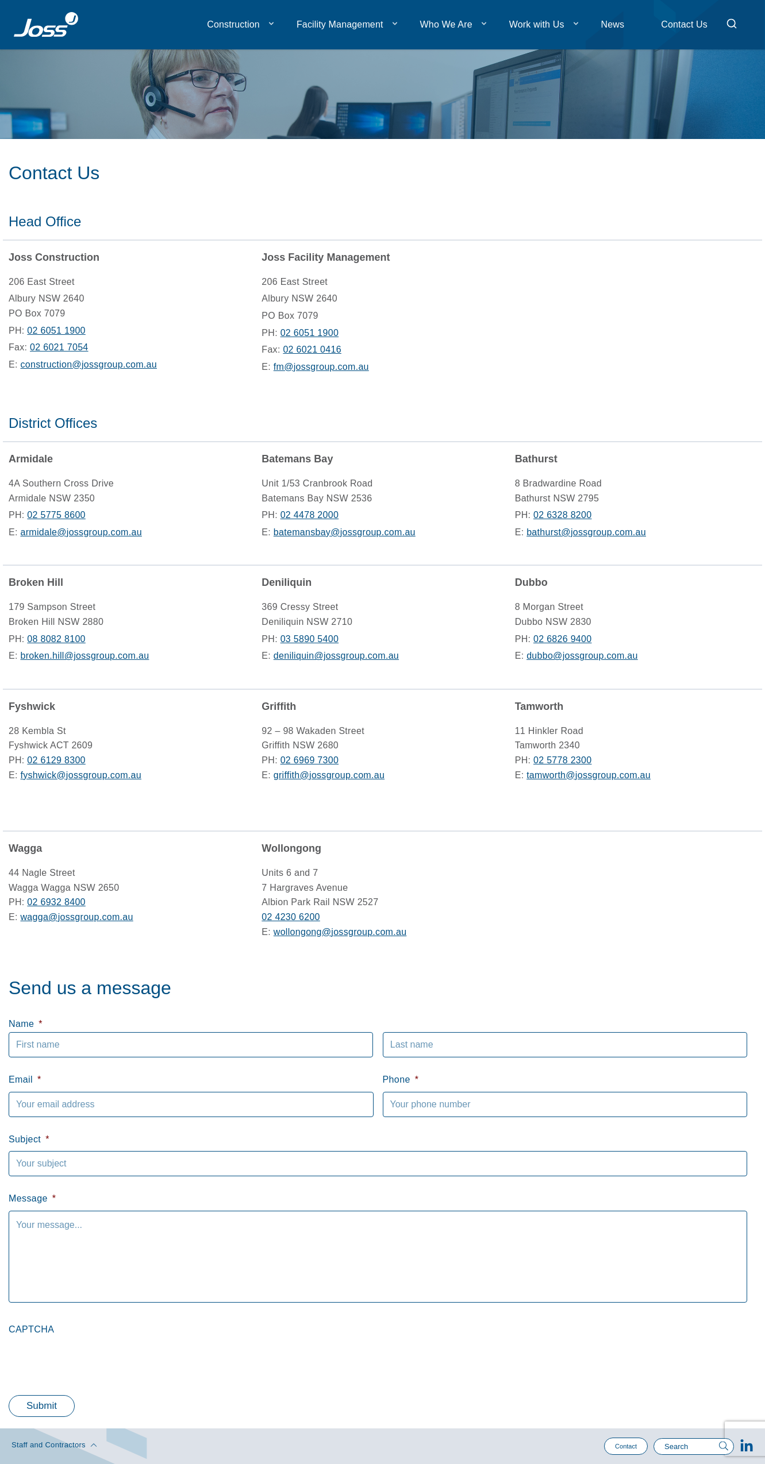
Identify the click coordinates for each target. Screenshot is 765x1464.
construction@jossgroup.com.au (88, 364)
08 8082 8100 (56, 639)
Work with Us (536, 24)
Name (26, 1024)
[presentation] (96, 1363)
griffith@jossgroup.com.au (329, 775)
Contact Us (684, 24)
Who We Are (446, 24)
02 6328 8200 (562, 515)
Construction (233, 24)
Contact (626, 1446)
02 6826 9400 (562, 639)
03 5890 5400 (309, 639)
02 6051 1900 (56, 330)
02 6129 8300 (56, 760)
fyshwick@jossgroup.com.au (80, 775)
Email (25, 1079)
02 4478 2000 (309, 515)
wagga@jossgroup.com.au (76, 917)
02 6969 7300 (309, 760)
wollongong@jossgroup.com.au (340, 932)
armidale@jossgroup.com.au (80, 532)
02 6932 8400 (56, 902)
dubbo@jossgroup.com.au (582, 655)
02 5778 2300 (562, 760)
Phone (401, 1079)
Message (32, 1198)
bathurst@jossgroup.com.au (586, 532)
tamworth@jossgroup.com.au (588, 775)
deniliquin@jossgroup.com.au (336, 655)
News (613, 24)
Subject (29, 1139)
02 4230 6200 (291, 917)
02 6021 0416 (312, 349)
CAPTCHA (31, 1329)
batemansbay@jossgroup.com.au (345, 532)
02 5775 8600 (56, 515)
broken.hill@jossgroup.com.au (84, 655)
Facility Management (340, 24)
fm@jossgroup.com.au (321, 367)
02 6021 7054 (59, 347)
